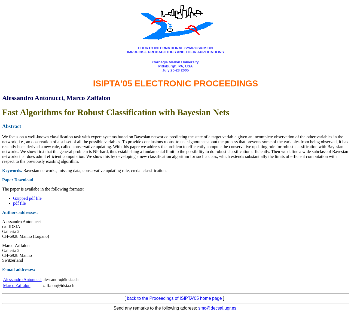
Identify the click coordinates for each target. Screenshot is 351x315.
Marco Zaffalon (16, 285)
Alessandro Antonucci (22, 279)
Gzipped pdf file (27, 198)
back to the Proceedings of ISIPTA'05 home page (174, 298)
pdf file (19, 203)
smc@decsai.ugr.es (217, 308)
